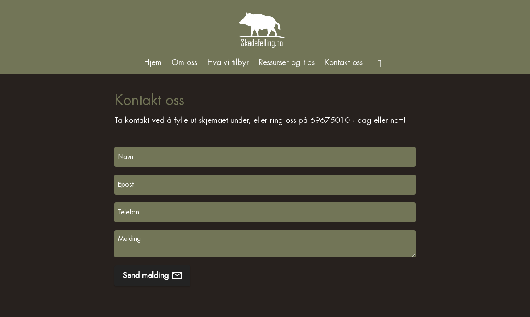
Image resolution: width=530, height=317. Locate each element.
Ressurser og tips (287, 62)
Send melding (152, 275)
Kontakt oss (344, 62)
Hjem (152, 62)
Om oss (184, 62)
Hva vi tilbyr (228, 62)
